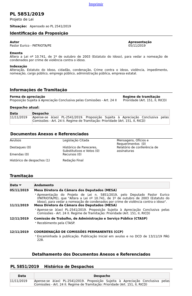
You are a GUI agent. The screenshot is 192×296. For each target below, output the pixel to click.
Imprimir (96, 4)
